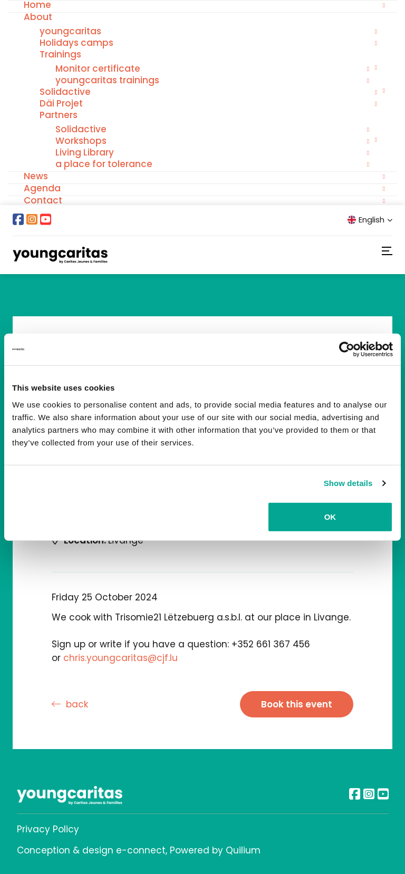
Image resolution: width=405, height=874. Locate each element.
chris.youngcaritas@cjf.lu (120, 658)
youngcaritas (70, 31)
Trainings (60, 54)
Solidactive (65, 91)
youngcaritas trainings (107, 80)
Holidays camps (76, 42)
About (38, 17)
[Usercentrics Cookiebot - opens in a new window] (347, 349)
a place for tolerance (103, 164)
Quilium (243, 850)
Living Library (84, 152)
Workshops (81, 140)
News (36, 176)
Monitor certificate (97, 68)
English (370, 219)
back (70, 704)
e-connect (141, 850)
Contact (43, 200)
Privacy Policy (48, 829)
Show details (348, 483)
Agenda (42, 188)
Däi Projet (61, 103)
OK (330, 516)
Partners (59, 115)
